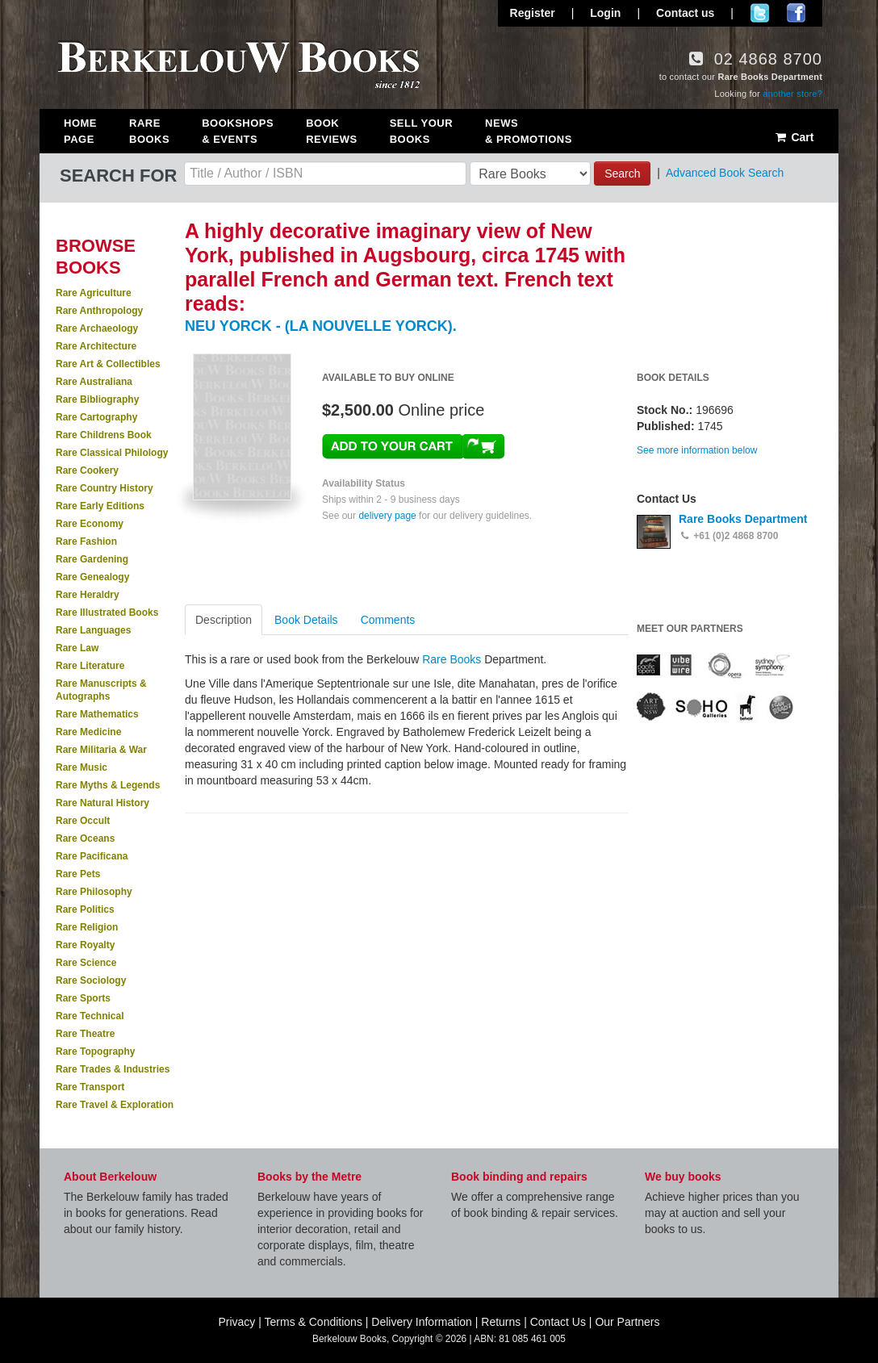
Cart (793, 137)
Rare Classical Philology (112, 452)
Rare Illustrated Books (107, 612)
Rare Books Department (743, 518)
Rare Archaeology (97, 328)
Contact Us (558, 1321)
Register (532, 12)
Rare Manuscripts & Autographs (101, 690)
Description (223, 619)
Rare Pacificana (92, 856)
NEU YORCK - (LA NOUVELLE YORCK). (321, 326)
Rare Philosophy (94, 891)
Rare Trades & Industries (112, 1069)
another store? (792, 93)
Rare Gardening (92, 559)
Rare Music (81, 767)
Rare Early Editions (100, 506)
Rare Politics (85, 909)
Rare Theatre (85, 1033)
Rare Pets (78, 874)
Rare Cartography (96, 417)
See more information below (697, 450)
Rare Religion (87, 927)
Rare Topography (95, 1051)
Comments (388, 619)
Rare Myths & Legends (108, 785)
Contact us (685, 12)
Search (622, 173)
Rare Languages (93, 630)
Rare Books (149, 131)
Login (605, 12)
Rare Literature (90, 665)
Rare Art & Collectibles (108, 364)
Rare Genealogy (92, 577)
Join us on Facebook (796, 13)
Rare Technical (89, 1016)
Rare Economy (89, 523)
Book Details (306, 619)
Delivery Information (421, 1321)
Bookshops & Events (238, 131)
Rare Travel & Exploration (115, 1104)
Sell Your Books (421, 131)
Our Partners (627, 1321)
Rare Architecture (96, 346)
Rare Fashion (86, 541)
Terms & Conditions (313, 1321)
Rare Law (77, 648)
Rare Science (86, 962)
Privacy (236, 1321)
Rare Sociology (91, 980)
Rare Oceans (85, 838)
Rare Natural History (102, 803)
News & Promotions (528, 131)
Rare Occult (83, 820)
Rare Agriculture (94, 293)
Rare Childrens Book (104, 435)
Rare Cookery (87, 470)
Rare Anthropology (99, 310)
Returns (501, 1321)
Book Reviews (331, 131)
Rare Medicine (88, 732)
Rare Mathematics (97, 714)
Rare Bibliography (97, 399)
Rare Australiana (94, 381)
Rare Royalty (85, 945)
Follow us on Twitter (760, 13)
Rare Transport (90, 1087)
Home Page (80, 131)
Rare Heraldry (87, 594)
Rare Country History (104, 488)
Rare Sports (83, 998)
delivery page (387, 515)
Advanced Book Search (725, 172)
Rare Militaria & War (101, 749)
